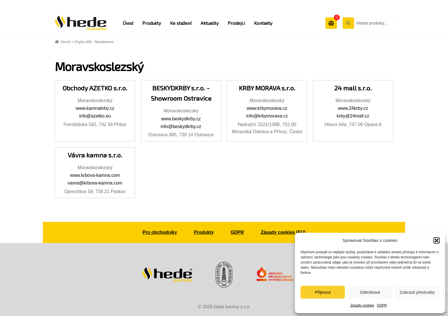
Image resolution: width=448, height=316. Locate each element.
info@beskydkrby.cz (181, 126)
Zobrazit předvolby (417, 292)
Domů (65, 42)
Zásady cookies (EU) (283, 232)
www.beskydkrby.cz (181, 118)
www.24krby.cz (353, 108)
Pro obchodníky (160, 232)
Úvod (128, 23)
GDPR (382, 305)
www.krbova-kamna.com (95, 175)
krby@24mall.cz (353, 116)
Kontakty (263, 23)
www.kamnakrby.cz (95, 108)
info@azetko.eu (95, 116)
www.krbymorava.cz (267, 108)
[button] (436, 240)
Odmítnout (370, 292)
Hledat (348, 23)
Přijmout (323, 292)
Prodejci (236, 23)
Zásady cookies (362, 305)
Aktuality (210, 23)
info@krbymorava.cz (267, 116)
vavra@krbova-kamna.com (95, 183)
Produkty (151, 23)
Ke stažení (180, 23)
